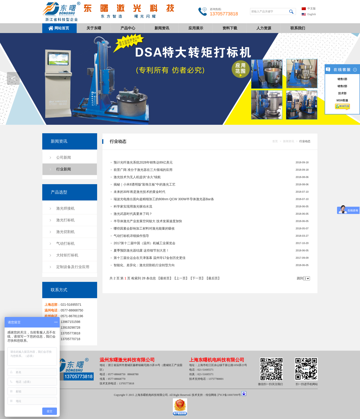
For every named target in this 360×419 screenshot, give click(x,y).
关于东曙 (94, 28)
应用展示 (195, 28)
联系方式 (59, 290)
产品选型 (59, 192)
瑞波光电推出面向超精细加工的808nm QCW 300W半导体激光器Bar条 (164, 199)
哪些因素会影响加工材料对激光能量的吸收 (144, 228)
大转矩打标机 (67, 255)
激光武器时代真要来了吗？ (133, 214)
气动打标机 (65, 243)
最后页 (213, 278)
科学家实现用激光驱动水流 (133, 206)
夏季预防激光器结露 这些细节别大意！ (141, 250)
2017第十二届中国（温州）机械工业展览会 (144, 243)
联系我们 (297, 28)
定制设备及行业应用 (72, 267)
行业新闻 (63, 169)
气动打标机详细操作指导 (131, 236)
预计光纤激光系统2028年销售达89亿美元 (143, 162)
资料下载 (229, 28)
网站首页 (61, 28)
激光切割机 (65, 232)
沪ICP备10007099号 (229, 395)
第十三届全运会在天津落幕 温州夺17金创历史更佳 (150, 258)
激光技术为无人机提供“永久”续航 (137, 177)
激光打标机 (65, 220)
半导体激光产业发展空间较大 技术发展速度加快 (148, 221)
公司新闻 (63, 157)
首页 (275, 141)
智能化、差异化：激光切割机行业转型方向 (144, 265)
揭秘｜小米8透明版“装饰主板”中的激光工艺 (144, 184)
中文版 (311, 8)
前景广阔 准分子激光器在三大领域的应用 (143, 170)
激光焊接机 (65, 208)
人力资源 (263, 28)
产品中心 (128, 28)
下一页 (197, 278)
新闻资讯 (162, 28)
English (311, 14)
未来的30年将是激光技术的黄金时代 (140, 192)
